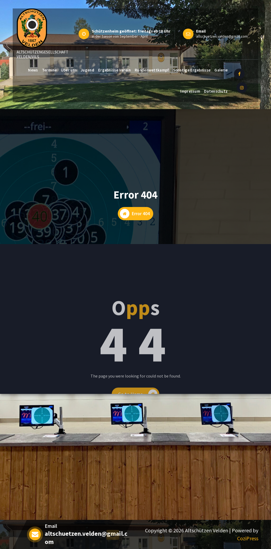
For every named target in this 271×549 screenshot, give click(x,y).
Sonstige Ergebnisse (192, 70)
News (33, 70)
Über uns (69, 70)
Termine (49, 70)
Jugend (87, 70)
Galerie (221, 70)
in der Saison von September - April (120, 36)
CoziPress (247, 538)
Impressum (190, 91)
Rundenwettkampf (152, 70)
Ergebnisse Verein (114, 70)
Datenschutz (216, 91)
